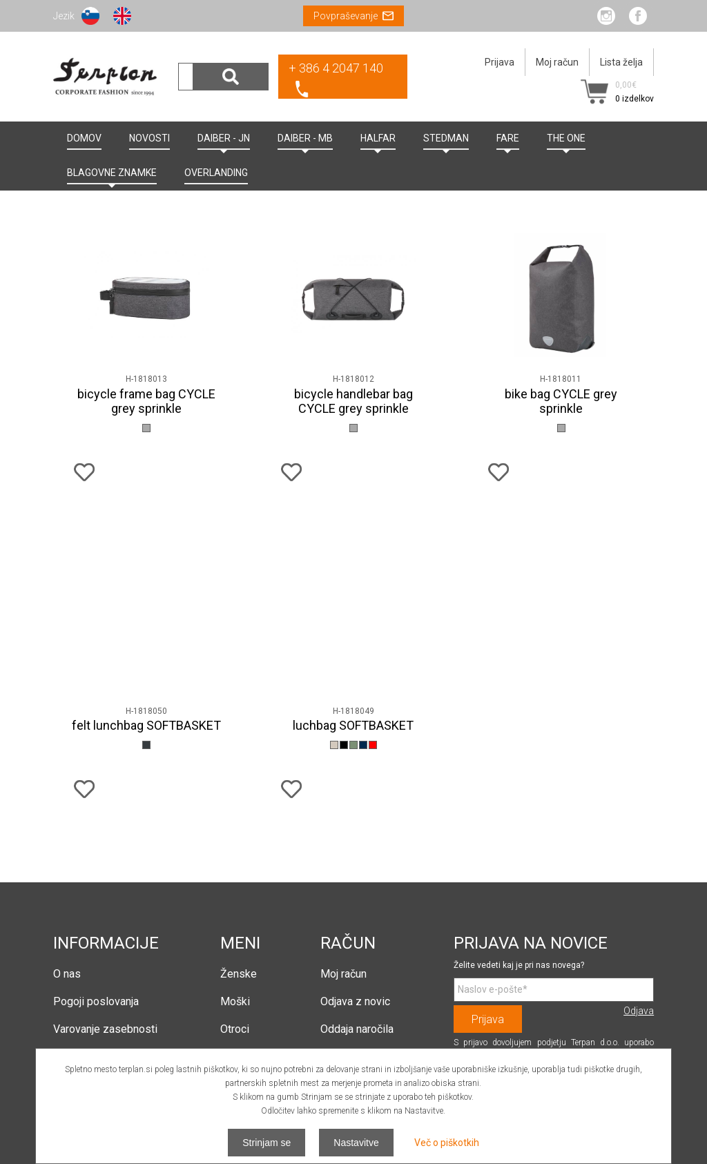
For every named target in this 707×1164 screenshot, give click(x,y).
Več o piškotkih (446, 1142)
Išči (231, 76)
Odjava (638, 1010)
